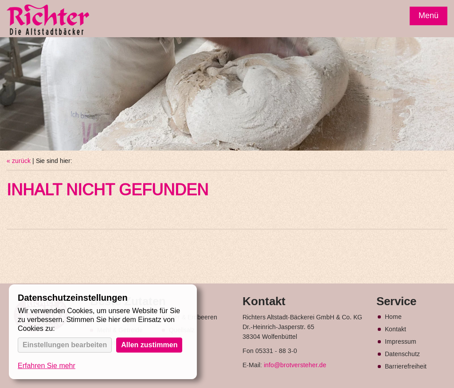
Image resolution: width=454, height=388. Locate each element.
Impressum (400, 342)
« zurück (19, 161)
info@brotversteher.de (295, 365)
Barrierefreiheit (406, 367)
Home (393, 317)
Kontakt (395, 330)
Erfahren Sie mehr (46, 365)
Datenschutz (402, 354)
